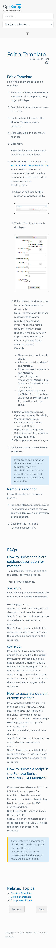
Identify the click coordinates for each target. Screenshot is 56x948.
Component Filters (21, 900)
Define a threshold (21, 896)
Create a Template (21, 893)
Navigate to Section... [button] (17, 24)
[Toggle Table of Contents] (28, 33)
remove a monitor (38, 165)
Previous (17, 909)
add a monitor (19, 165)
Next (41, 909)
